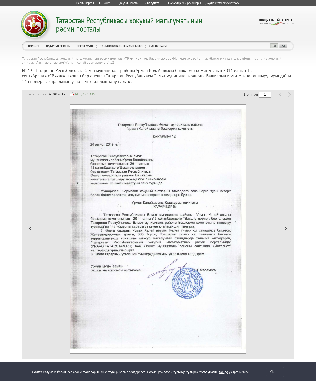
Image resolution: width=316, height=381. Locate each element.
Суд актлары (158, 46)
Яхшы (275, 372)
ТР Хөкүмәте (85, 46)
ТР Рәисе (34, 46)
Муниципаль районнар (190, 58)
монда (223, 372)
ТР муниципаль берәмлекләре (121, 46)
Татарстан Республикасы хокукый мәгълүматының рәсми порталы (129, 24)
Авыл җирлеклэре (50, 62)
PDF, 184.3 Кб (85, 94)
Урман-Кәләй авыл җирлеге (87, 62)
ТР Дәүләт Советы (58, 46)
